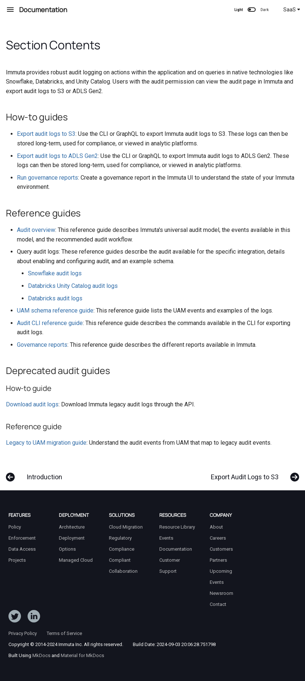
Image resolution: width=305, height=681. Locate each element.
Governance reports (42, 344)
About (216, 527)
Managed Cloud (76, 560)
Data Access (22, 549)
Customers (221, 549)
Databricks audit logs (55, 298)
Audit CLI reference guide (50, 323)
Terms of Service (64, 633)
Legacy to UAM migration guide (46, 442)
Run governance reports (47, 177)
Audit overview (36, 229)
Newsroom (221, 593)
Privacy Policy (22, 633)
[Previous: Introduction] (36, 473)
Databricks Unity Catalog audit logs (73, 285)
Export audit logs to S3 (46, 133)
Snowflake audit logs (55, 273)
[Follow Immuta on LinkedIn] (34, 617)
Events (166, 538)
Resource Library (177, 527)
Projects (17, 560)
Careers (218, 538)
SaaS (291, 10)
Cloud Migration (126, 527)
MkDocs (41, 655)
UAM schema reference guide (55, 310)
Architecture (72, 527)
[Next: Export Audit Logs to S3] (253, 473)
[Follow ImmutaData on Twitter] (14, 617)
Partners (218, 560)
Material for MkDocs (82, 655)
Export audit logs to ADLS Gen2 (57, 155)
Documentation (175, 549)
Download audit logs (32, 404)
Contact (218, 604)
